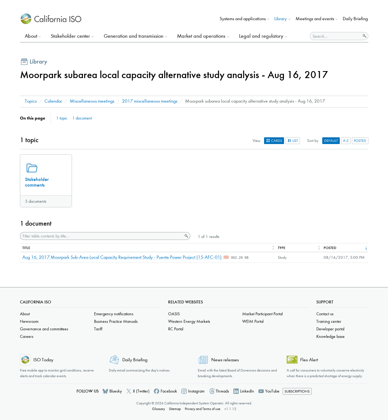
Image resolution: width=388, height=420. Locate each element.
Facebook (169, 391)
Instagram (196, 391)
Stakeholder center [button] (70, 36)
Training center (328, 321)
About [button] (31, 36)
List (292, 140)
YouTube (272, 391)
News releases (225, 360)
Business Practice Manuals (116, 321)
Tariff (98, 328)
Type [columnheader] (281, 248)
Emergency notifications (113, 313)
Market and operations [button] (201, 36)
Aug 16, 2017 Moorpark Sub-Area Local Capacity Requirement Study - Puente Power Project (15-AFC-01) (122, 257)
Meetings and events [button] (315, 19)
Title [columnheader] (26, 248)
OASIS (174, 313)
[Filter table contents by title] (101, 236)
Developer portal (330, 328)
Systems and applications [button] (243, 19)
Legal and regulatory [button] (261, 36)
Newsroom (29, 321)
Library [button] (280, 19)
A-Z (346, 140)
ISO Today (43, 360)
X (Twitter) (141, 391)
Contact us (325, 313)
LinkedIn (247, 391)
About (25, 313)
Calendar (53, 101)
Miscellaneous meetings (92, 101)
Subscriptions (297, 391)
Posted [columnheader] (330, 248)
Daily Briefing (355, 19)
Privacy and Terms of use (202, 409)
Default (331, 140)
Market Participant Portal (262, 313)
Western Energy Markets (189, 321)
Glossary (158, 409)
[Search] (335, 36)
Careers (26, 336)
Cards (274, 140)
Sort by (312, 140)
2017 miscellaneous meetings (149, 101)
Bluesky (115, 391)
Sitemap (175, 409)
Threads (222, 391)
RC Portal (175, 328)
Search (186, 236)
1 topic (61, 118)
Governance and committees (44, 328)
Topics (31, 101)
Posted (360, 140)
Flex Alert (309, 360)
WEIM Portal (253, 321)
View (256, 140)
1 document (82, 118)
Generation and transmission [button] (133, 36)
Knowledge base (330, 336)
